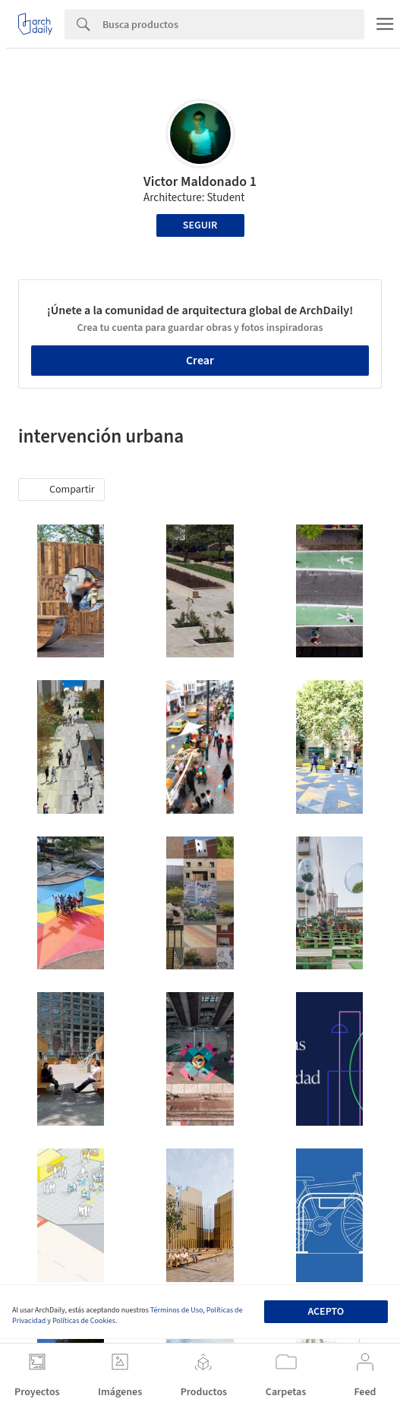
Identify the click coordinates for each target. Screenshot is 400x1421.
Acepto (325, 1311)
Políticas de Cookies (83, 1320)
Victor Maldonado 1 (200, 181)
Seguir (200, 225)
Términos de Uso (176, 1310)
